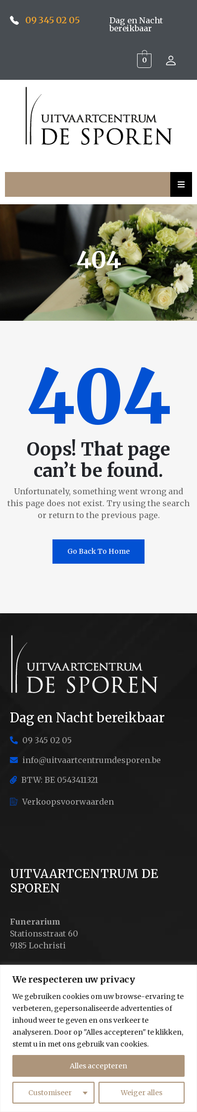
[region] (98, 1038)
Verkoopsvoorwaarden (62, 802)
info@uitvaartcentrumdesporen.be (85, 760)
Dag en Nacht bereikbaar (136, 24)
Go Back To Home (98, 551)
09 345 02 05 (52, 20)
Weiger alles (141, 1092)
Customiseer (50, 1092)
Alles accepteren (98, 1065)
